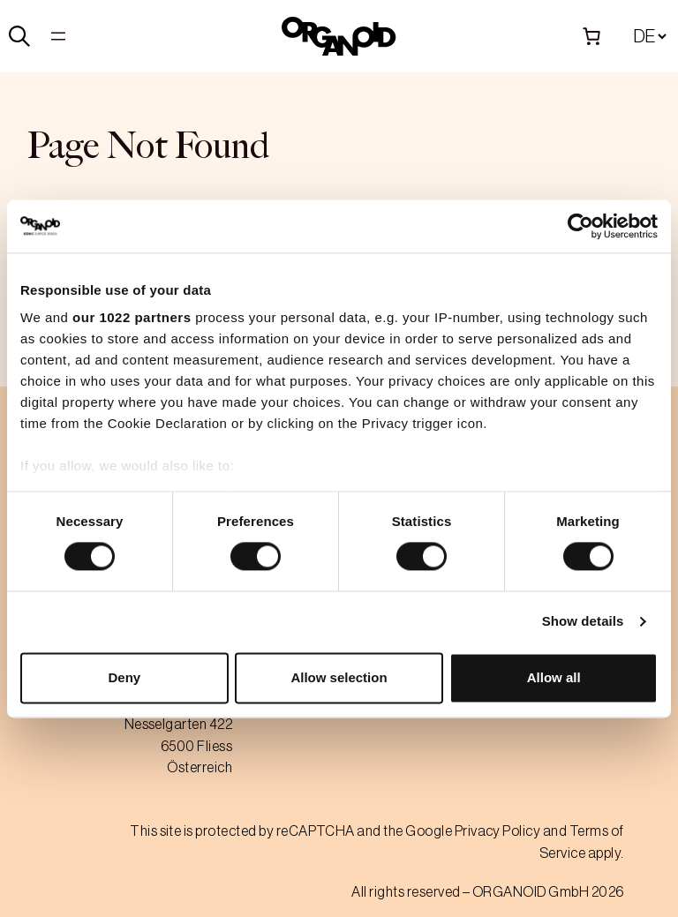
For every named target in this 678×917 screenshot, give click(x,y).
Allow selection (338, 677)
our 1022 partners (131, 317)
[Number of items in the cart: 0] (591, 36)
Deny (124, 677)
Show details (583, 621)
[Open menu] (58, 36)
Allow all (554, 677)
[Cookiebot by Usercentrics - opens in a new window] (580, 226)
